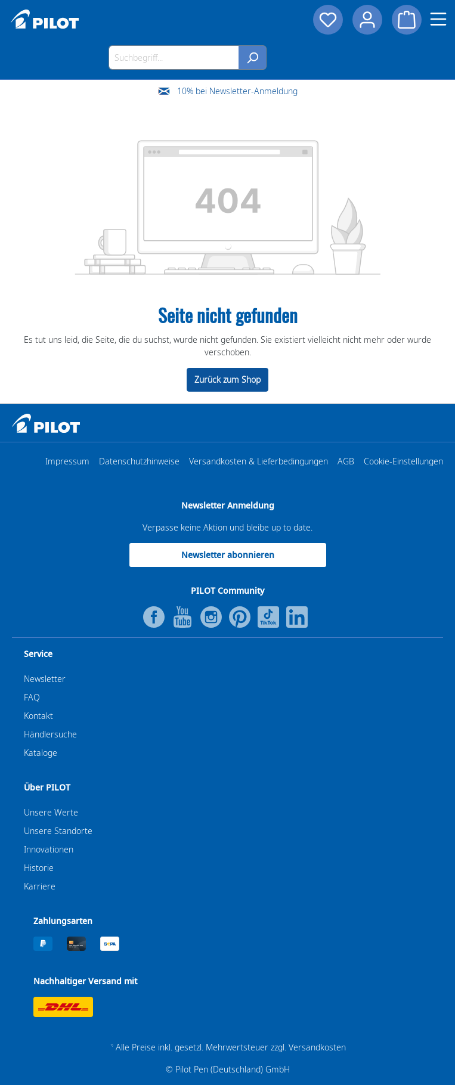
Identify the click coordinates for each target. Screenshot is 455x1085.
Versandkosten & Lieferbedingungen (258, 461)
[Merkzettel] (328, 20)
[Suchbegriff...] (174, 57)
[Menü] (438, 19)
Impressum (67, 461)
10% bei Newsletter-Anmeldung (237, 91)
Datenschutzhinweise (139, 461)
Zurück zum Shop (227, 379)
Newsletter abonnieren (227, 554)
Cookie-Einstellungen (403, 461)
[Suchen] (253, 57)
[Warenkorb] (407, 20)
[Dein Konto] (367, 20)
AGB (346, 461)
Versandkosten (317, 1047)
